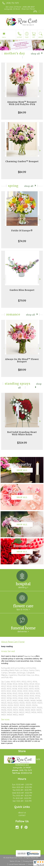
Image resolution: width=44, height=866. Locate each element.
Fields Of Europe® (22, 230)
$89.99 (22, 370)
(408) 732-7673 (12, 3)
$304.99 (22, 442)
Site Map (31, 864)
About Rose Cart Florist (13, 641)
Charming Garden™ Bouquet (22, 161)
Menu (4, 37)
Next (40, 91)
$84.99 (22, 112)
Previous (3, 91)
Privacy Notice (28, 861)
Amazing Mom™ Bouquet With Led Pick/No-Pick (22, 103)
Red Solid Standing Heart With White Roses (22, 433)
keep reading (7, 646)
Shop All (35, 53)
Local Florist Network (17, 864)
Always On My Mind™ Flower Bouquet (22, 360)
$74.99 (22, 241)
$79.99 (22, 300)
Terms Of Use (15, 861)
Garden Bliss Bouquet (22, 290)
